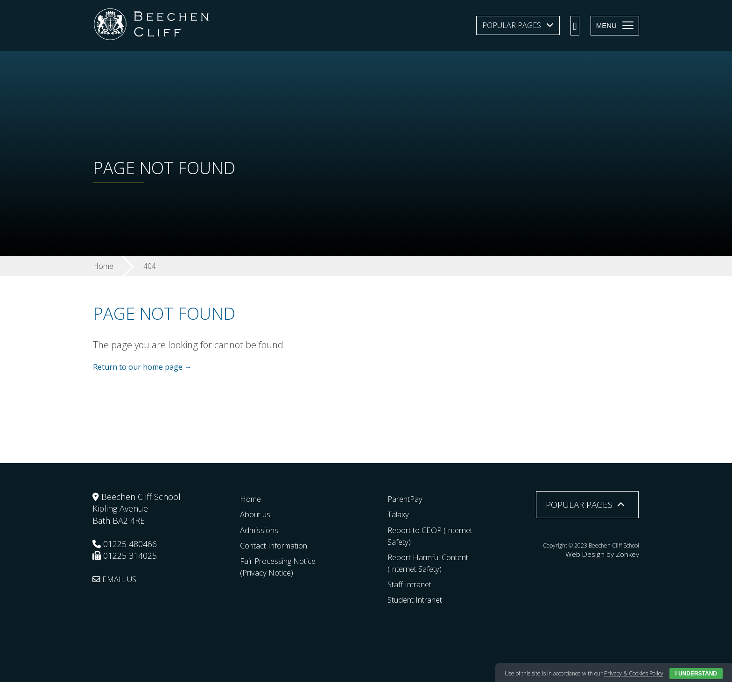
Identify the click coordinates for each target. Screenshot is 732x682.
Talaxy (398, 514)
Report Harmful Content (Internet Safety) (433, 562)
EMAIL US (116, 578)
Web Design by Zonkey (610, 553)
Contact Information (278, 544)
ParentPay (406, 498)
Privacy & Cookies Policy (633, 673)
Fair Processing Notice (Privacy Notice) (282, 566)
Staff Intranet (412, 584)
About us (257, 514)
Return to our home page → (142, 367)
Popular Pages (511, 25)
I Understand (696, 673)
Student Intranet (418, 599)
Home (251, 498)
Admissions (261, 529)
